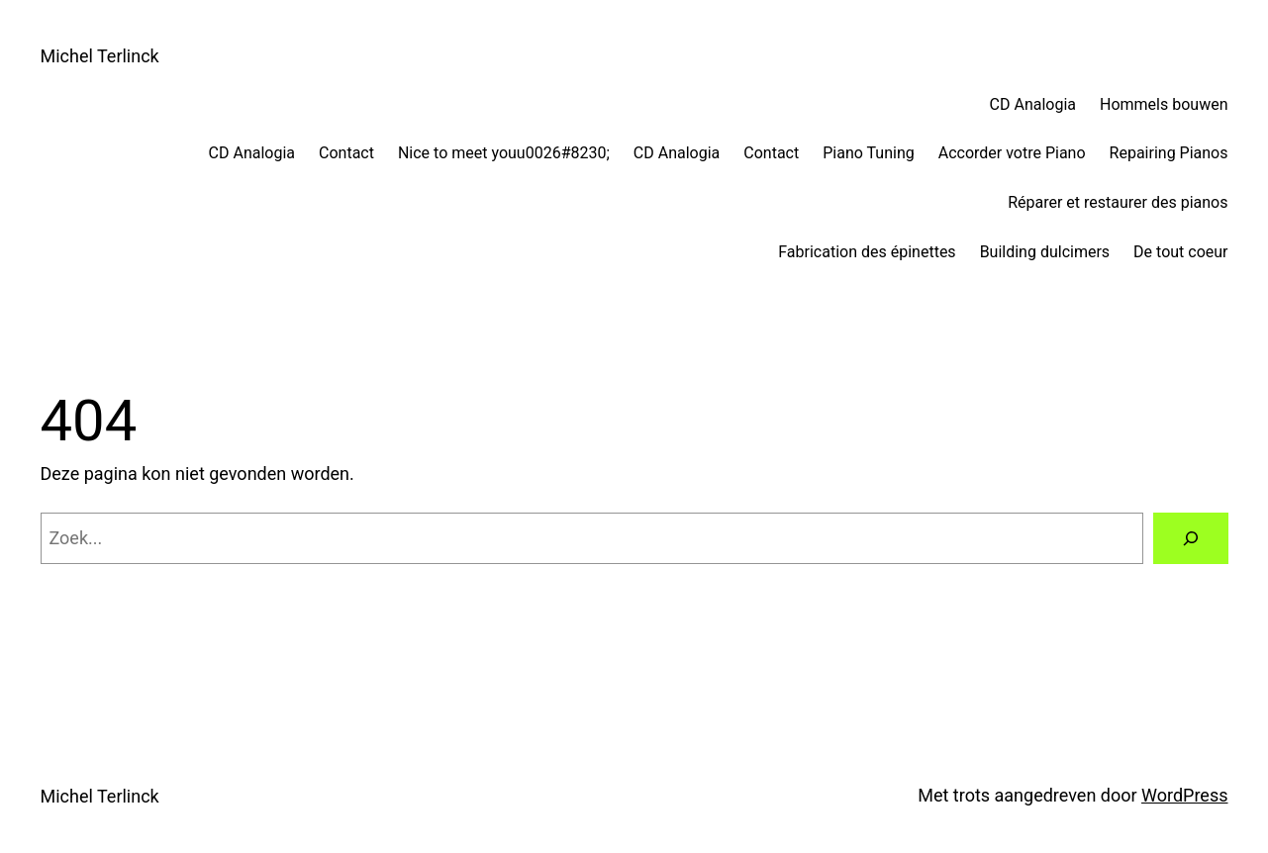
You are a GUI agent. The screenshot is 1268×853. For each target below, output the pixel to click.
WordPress (1184, 795)
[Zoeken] (1190, 538)
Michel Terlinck (100, 56)
